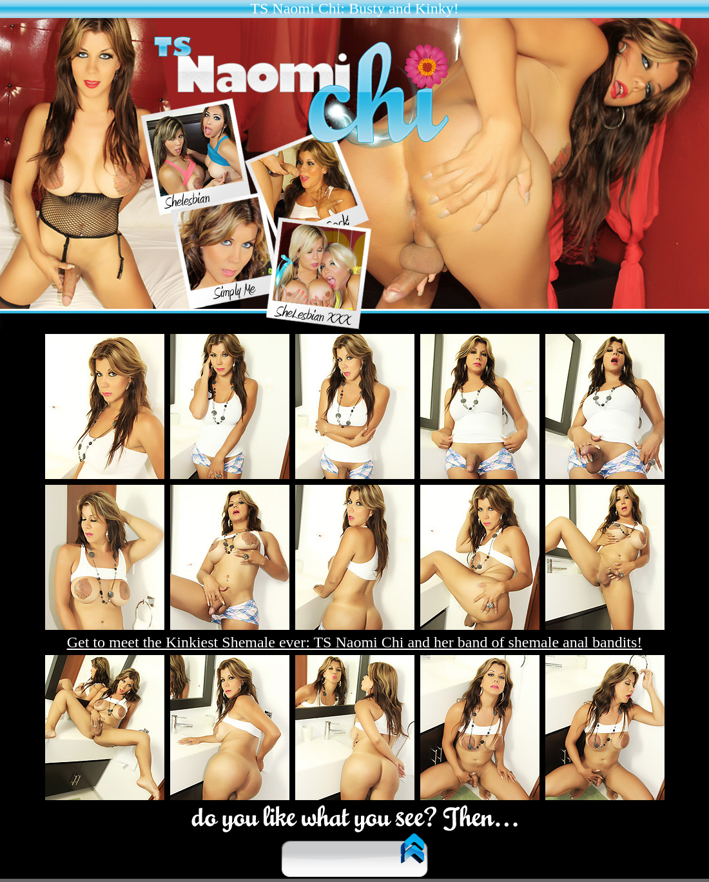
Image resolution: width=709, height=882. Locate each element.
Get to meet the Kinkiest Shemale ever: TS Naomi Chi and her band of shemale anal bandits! (355, 642)
